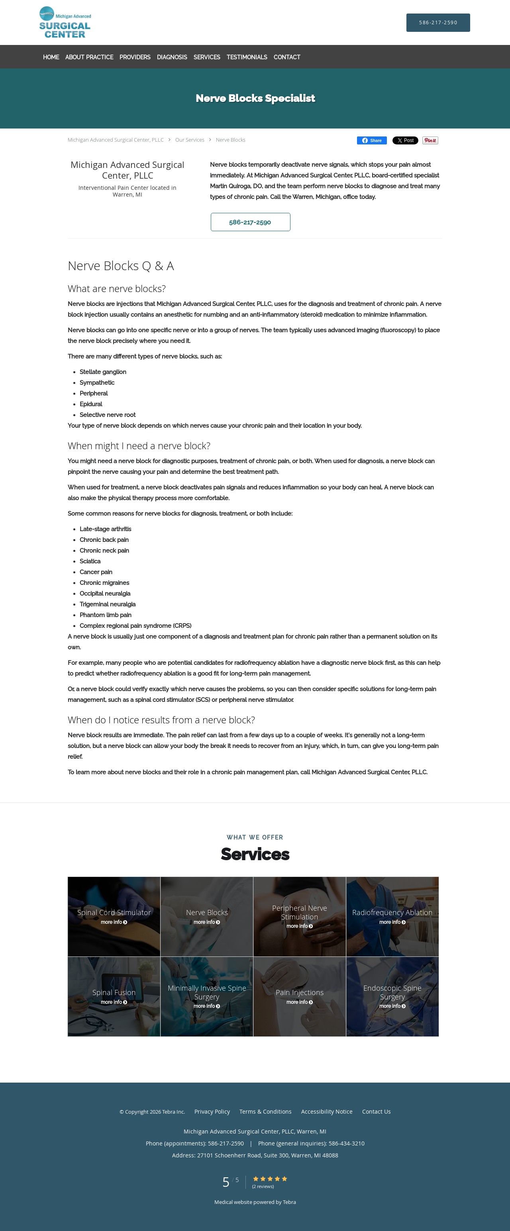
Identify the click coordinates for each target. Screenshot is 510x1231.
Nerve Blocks (230, 139)
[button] (250, 222)
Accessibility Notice (327, 1111)
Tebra (289, 1202)
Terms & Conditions (265, 1111)
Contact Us (376, 1111)
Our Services (189, 139)
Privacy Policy (212, 1111)
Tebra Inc (173, 1111)
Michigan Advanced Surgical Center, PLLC (116, 139)
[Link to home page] (82, 22)
